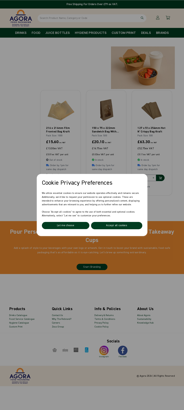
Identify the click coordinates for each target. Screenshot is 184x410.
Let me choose (65, 225)
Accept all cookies (116, 225)
